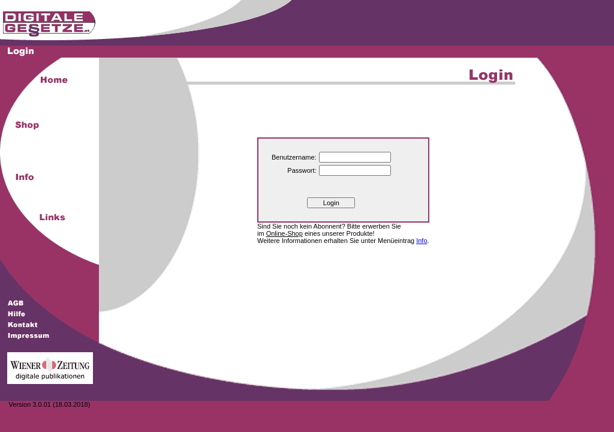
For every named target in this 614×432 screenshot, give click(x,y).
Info (421, 240)
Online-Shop (284, 233)
